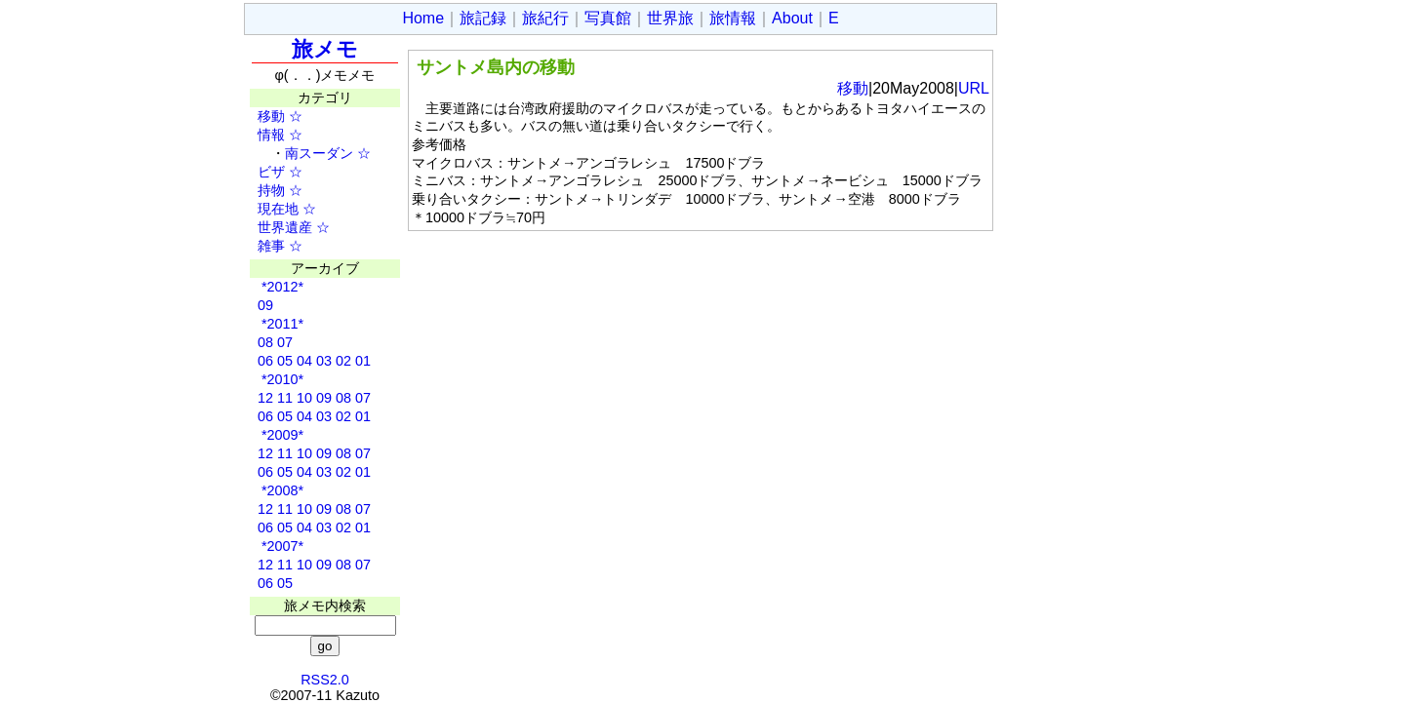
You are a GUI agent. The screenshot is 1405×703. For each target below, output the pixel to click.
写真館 (607, 18)
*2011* (280, 324)
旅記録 (483, 18)
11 (285, 398)
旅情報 (732, 18)
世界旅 (670, 18)
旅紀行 (545, 18)
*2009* (280, 435)
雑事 (264, 246)
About (792, 18)
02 (343, 361)
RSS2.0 (325, 679)
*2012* (280, 286)
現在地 (271, 208)
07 (285, 342)
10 (304, 398)
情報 (264, 134)
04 (304, 361)
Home (423, 18)
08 (265, 342)
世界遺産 (278, 227)
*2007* (280, 546)
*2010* (280, 379)
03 (324, 361)
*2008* (280, 490)
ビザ (264, 171)
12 (265, 398)
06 (265, 361)
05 (285, 361)
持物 (264, 190)
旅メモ (325, 49)
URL (973, 88)
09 (265, 305)
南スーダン (319, 153)
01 (363, 361)
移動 (264, 116)
